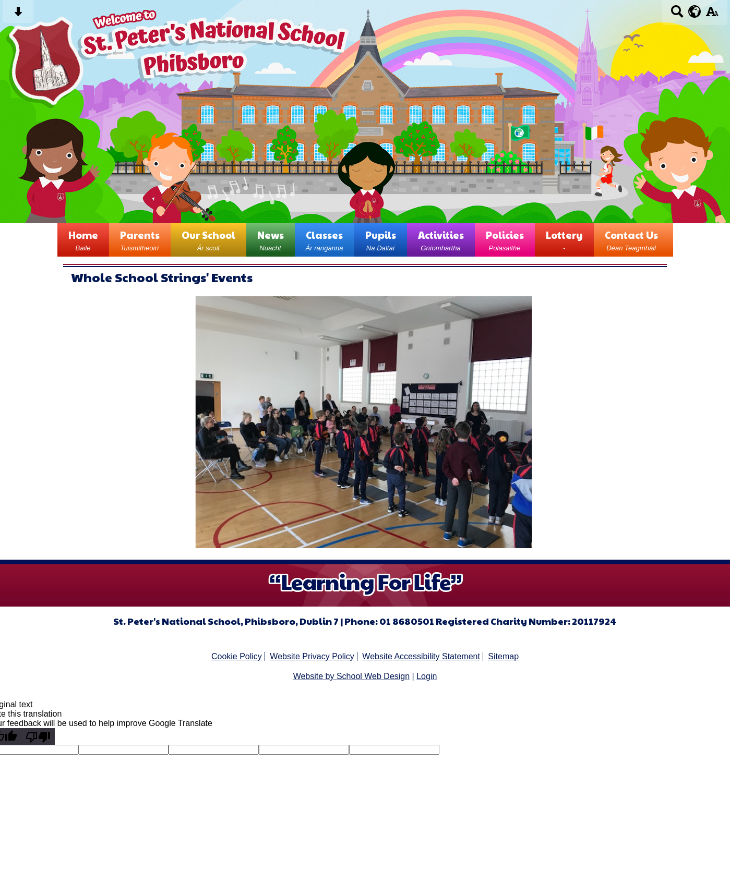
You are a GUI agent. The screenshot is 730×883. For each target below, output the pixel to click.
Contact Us (631, 240)
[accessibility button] (712, 14)
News (270, 240)
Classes (324, 240)
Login (426, 676)
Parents (140, 240)
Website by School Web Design (351, 676)
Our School (208, 240)
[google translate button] (694, 11)
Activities (441, 240)
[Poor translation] (38, 736)
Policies (505, 240)
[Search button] (677, 14)
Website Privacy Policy (312, 656)
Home (83, 240)
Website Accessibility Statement (421, 656)
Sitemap (503, 656)
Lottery (564, 240)
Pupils (380, 240)
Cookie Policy (236, 656)
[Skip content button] (18, 14)
